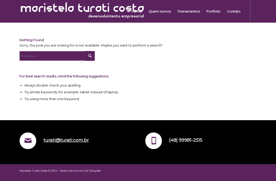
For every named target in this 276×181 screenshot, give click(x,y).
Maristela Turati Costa (33, 170)
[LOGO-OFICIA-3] (82, 11)
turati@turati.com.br (66, 140)
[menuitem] (136, 11)
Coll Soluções (92, 170)
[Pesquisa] (57, 56)
